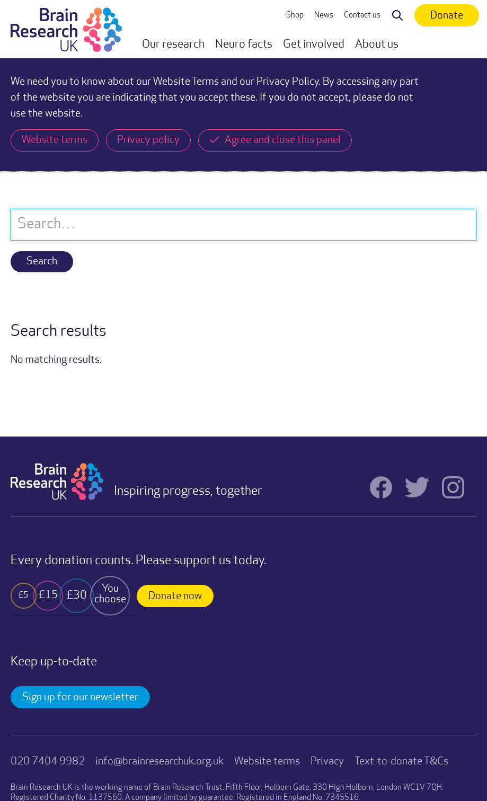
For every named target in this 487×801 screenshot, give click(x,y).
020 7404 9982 (48, 761)
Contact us (362, 16)
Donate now (175, 596)
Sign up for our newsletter (80, 697)
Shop (295, 16)
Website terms (267, 761)
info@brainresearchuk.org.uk (159, 761)
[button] (173, 45)
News (323, 16)
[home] (66, 29)
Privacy (327, 761)
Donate (446, 16)
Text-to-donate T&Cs (401, 761)
